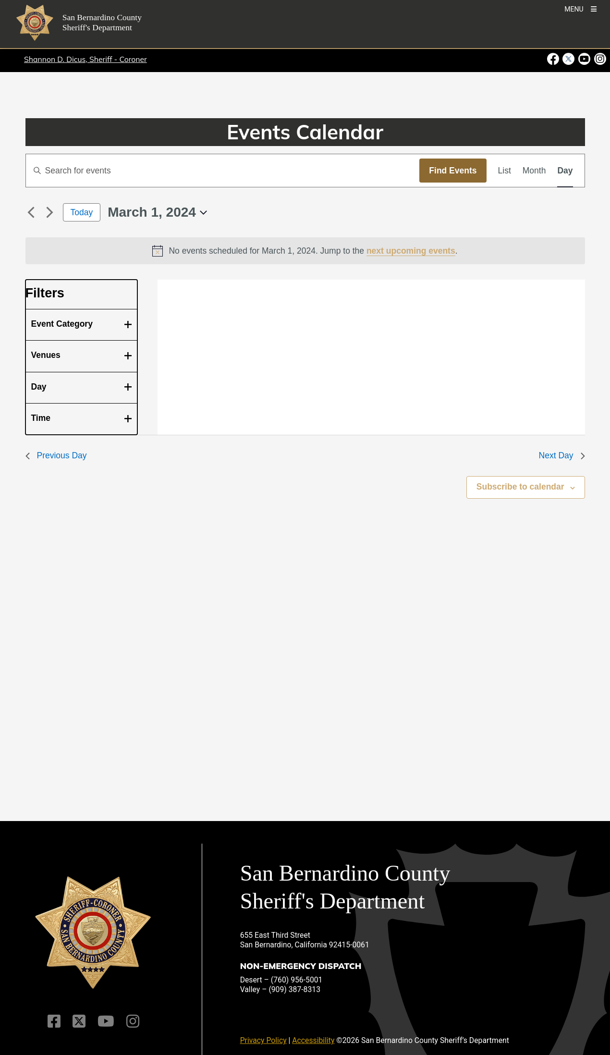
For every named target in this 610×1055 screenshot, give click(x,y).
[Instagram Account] (132, 1021)
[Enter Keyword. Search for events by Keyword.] (223, 170)
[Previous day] (31, 212)
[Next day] (50, 212)
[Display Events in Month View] (534, 170)
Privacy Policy (263, 1040)
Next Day (562, 455)
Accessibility (313, 1040)
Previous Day (56, 455)
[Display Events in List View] (504, 170)
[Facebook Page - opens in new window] (554, 59)
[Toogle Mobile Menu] (580, 8)
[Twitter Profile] (79, 1021)
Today (82, 212)
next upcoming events (410, 251)
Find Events (452, 170)
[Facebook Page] (54, 1021)
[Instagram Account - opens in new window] (599, 59)
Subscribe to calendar (520, 486)
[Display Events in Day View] (565, 170)
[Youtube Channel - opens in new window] (584, 59)
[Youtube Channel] (106, 1021)
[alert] (305, 250)
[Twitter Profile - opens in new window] (568, 59)
